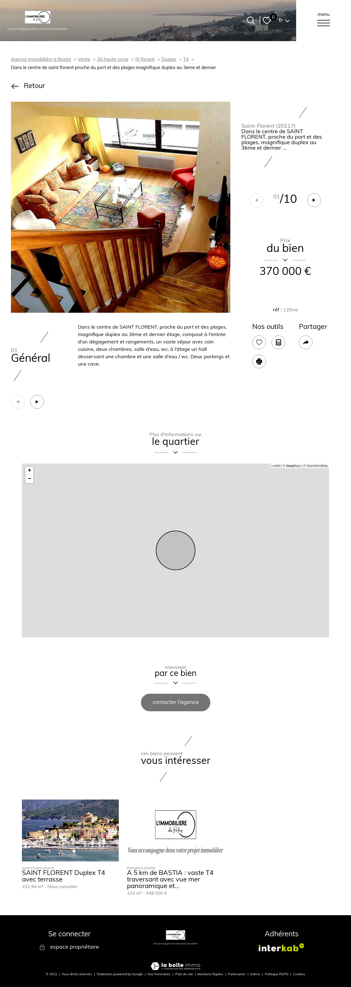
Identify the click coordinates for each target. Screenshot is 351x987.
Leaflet (276, 465)
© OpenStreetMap (315, 465)
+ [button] (29, 471)
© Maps (292, 465)
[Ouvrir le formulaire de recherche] (251, 20)
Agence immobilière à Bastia (41, 60)
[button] (314, 200)
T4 (186, 60)
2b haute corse (112, 60)
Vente (84, 60)
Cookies (299, 974)
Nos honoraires (159, 974)
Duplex (169, 60)
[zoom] (120, 207)
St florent (145, 60)
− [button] (29, 479)
